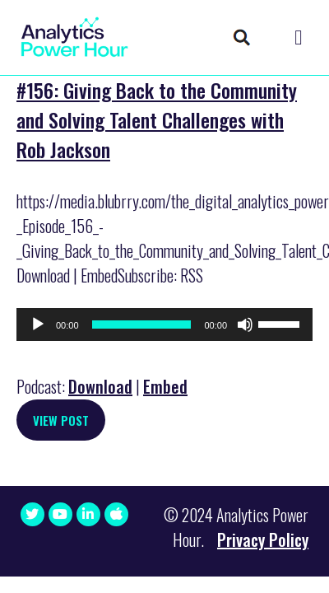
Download (100, 386)
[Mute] (245, 324)
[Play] (38, 324)
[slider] (142, 324)
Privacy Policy (262, 539)
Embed (165, 386)
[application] (164, 324)
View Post (61, 420)
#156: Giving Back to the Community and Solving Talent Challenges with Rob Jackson (156, 119)
